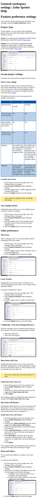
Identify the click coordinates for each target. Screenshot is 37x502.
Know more (26, 40)
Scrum (14, 93)
